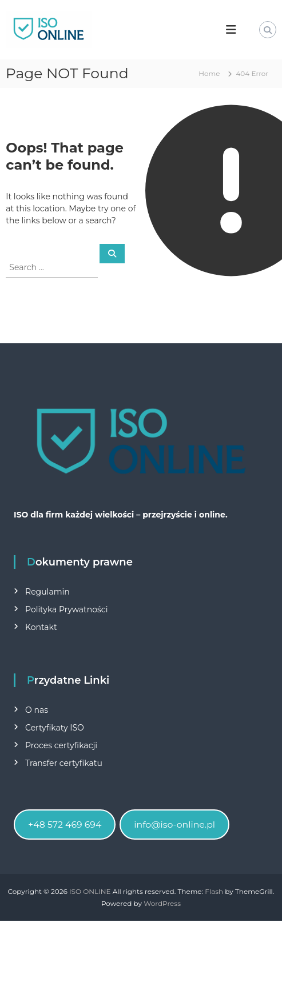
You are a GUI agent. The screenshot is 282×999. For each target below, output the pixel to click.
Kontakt (41, 627)
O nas (36, 710)
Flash (214, 891)
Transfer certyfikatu (63, 763)
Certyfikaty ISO (54, 728)
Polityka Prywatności (66, 609)
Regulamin (47, 592)
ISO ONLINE (90, 891)
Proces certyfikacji (61, 745)
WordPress (162, 903)
